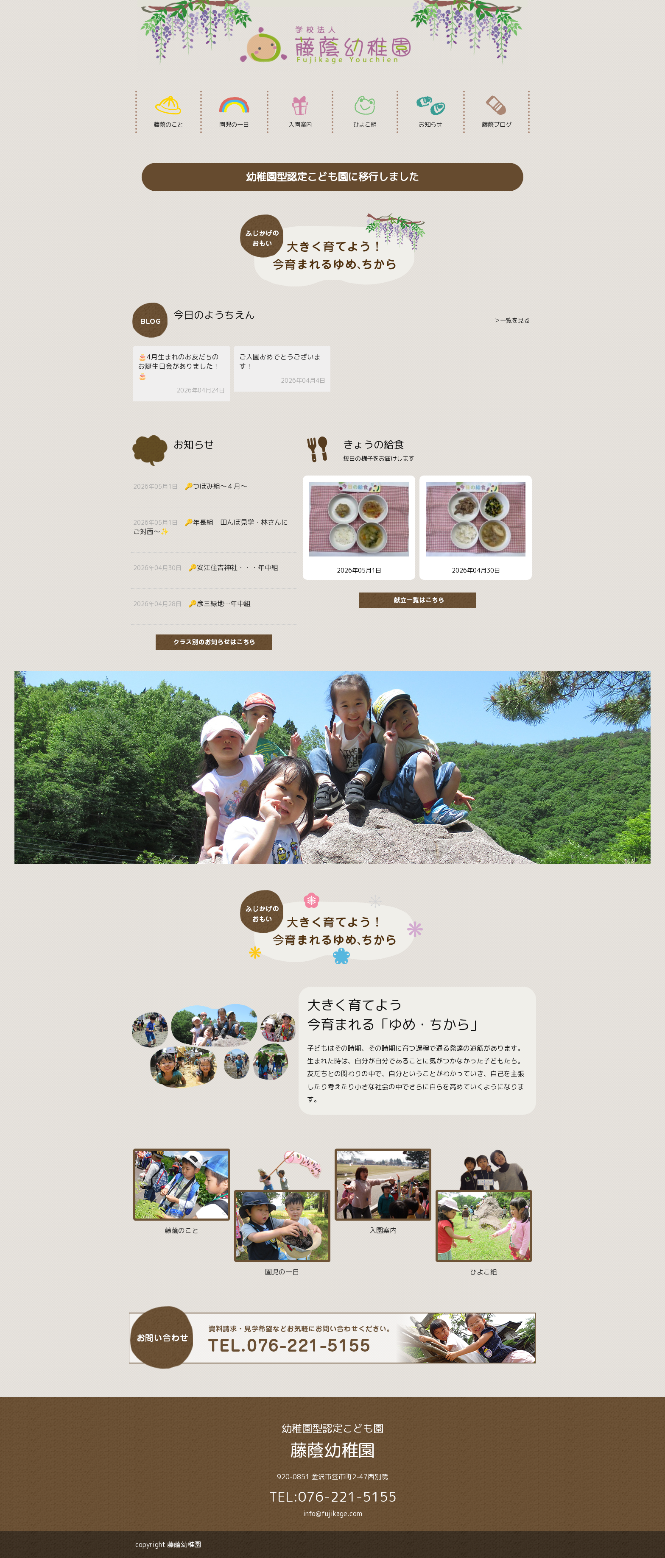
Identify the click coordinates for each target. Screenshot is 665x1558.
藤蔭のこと (168, 112)
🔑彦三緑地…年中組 (219, 603)
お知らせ (430, 112)
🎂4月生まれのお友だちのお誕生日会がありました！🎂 (179, 366)
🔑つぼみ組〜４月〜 (215, 486)
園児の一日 (234, 112)
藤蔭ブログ (496, 112)
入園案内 (300, 112)
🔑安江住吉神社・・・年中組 (233, 567)
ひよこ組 (365, 112)
